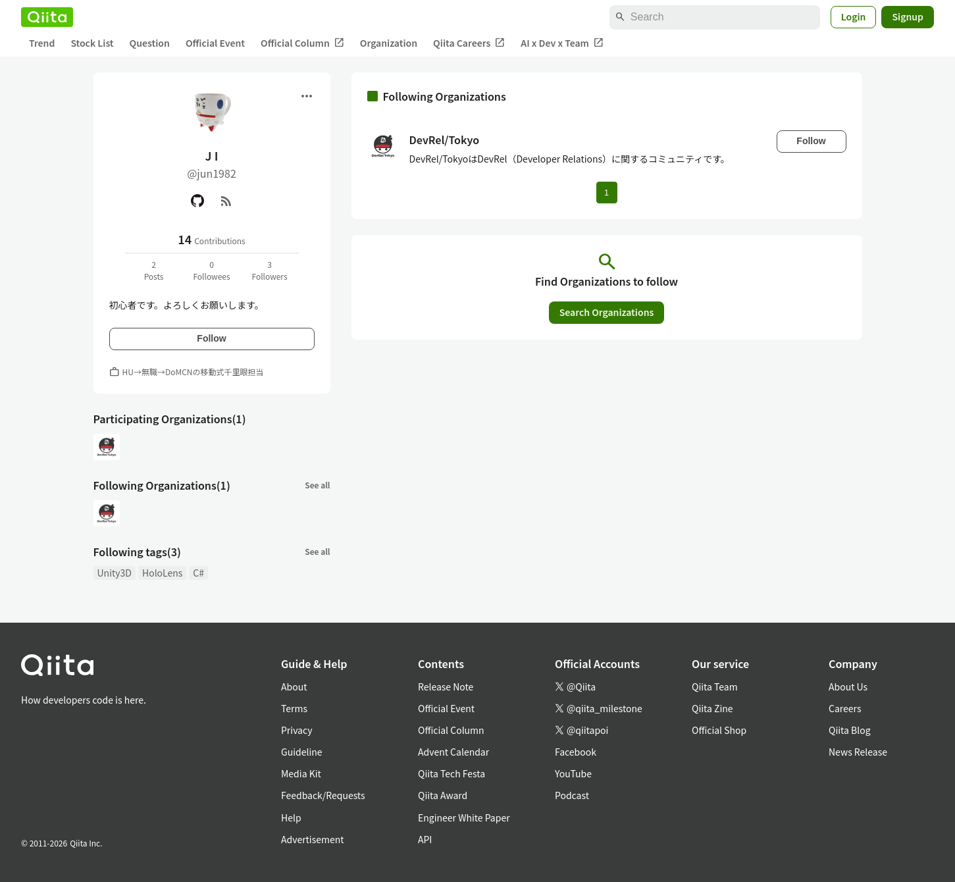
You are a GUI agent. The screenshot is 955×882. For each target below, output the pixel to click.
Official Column (302, 43)
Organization (388, 42)
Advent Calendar (453, 751)
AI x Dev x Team (562, 43)
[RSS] (226, 200)
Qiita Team (715, 686)
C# (198, 572)
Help (291, 817)
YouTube (573, 773)
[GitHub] (197, 200)
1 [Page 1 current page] (606, 192)
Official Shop (719, 730)
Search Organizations (606, 312)
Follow (211, 338)
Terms (294, 708)
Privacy (296, 730)
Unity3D (114, 572)
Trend (42, 42)
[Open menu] (307, 96)
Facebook (575, 751)
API (425, 839)
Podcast (572, 795)
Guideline (302, 751)
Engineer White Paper (464, 817)
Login (853, 16)
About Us (848, 686)
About (294, 686)
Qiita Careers (469, 43)
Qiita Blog (850, 730)
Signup (907, 16)
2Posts (154, 270)
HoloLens (162, 572)
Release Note (445, 686)
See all (317, 484)
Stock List (91, 42)
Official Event (215, 42)
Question (150, 42)
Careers (845, 708)
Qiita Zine (712, 708)
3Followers (269, 270)
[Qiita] (47, 17)
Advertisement (312, 839)
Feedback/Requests (323, 795)
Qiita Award (442, 795)
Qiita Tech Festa (451, 773)
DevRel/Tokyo (444, 139)
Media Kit (301, 773)
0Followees (211, 270)
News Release (858, 751)
